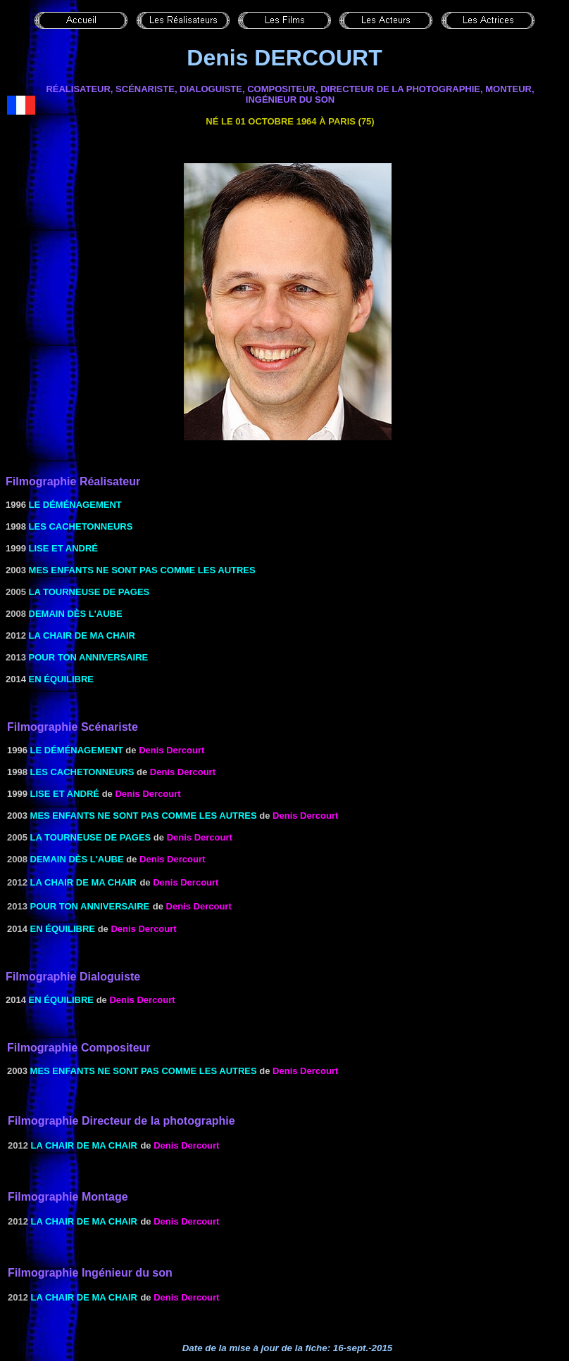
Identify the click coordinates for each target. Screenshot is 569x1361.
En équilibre (61, 679)
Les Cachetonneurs (81, 526)
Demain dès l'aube (76, 613)
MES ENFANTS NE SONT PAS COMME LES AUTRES (142, 570)
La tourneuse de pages (89, 592)
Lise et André (63, 548)
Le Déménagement (75, 504)
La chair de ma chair (82, 635)
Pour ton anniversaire (89, 657)
